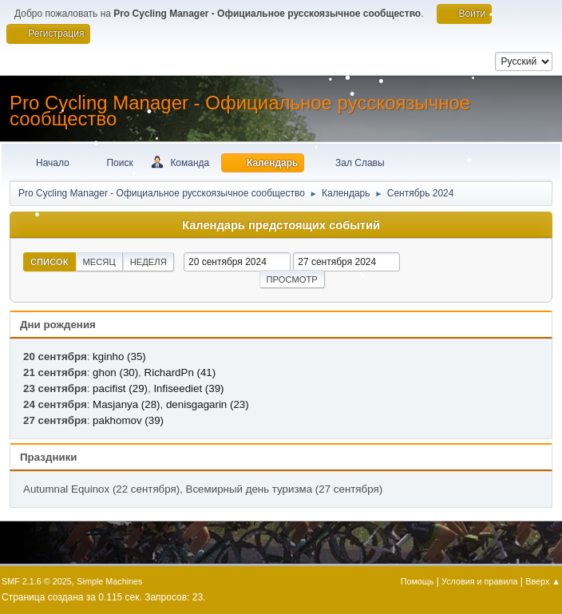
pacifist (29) (120, 388)
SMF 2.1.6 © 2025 (37, 581)
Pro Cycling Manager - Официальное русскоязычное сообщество (240, 110)
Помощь (417, 581)
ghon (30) (115, 372)
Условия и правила (479, 581)
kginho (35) (119, 356)
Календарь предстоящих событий (281, 225)
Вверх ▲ (542, 581)
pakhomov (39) (128, 420)
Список (49, 262)
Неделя (148, 262)
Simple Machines (109, 581)
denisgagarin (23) (207, 404)
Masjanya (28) (126, 404)
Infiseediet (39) (188, 388)
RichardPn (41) (180, 372)
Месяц (99, 262)
